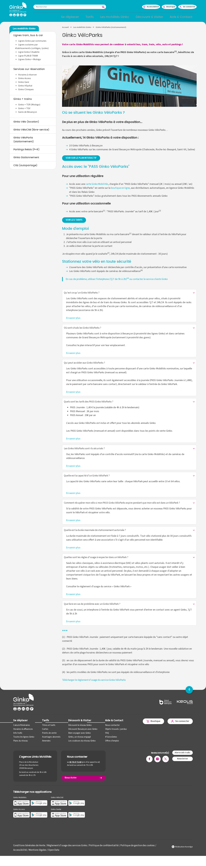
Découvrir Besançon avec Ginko (79, 735)
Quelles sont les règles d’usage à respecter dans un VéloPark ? (97, 563)
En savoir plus (73, 321)
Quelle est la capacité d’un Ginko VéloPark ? (87, 480)
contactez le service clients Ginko (150, 281)
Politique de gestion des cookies (140, 852)
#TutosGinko (106, 743)
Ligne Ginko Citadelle (29, 53)
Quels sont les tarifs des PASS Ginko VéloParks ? (89, 405)
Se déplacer (20, 726)
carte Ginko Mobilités (97, 186)
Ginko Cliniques (26, 91)
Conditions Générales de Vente (29, 852)
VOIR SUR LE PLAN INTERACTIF (83, 160)
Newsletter (182, 765)
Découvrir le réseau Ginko (77, 731)
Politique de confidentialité (106, 852)
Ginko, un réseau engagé (77, 743)
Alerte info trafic (182, 759)
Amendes (45, 747)
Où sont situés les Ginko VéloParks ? (83, 331)
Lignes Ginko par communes (32, 43)
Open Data (54, 856)
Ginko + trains (22, 101)
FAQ (103, 739)
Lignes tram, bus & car (28, 37)
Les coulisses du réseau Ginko (79, 747)
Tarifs (44, 726)
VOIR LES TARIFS (75, 222)
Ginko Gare (23, 84)
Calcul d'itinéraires (21, 731)
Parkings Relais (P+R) (27, 156)
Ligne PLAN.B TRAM (28, 57)
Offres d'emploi (108, 747)
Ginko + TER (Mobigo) (29, 106)
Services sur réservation (29, 71)
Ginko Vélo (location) (27, 123)
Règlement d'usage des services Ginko (68, 852)
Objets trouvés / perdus (111, 735)
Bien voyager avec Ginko (76, 739)
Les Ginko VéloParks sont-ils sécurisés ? (85, 452)
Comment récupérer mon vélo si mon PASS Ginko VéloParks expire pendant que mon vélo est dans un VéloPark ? (124, 508)
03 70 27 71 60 (75, 768)
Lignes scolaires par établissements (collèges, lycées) (32, 48)
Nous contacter (108, 731)
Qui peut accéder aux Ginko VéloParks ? (85, 366)
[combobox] (75, 7)
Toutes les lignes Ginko (23, 743)
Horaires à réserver (28, 76)
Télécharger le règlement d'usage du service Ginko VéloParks (94, 686)
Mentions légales (37, 856)
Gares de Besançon (27, 114)
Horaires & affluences (22, 735)
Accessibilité (19, 856)
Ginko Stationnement (27, 164)
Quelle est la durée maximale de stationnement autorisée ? (96, 535)
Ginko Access (25, 80)
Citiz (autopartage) (26, 172)
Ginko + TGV (24, 110)
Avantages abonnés (49, 743)
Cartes (44, 735)
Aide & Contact (110, 726)
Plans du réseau (20, 747)
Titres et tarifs (47, 731)
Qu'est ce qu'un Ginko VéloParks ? (82, 295)
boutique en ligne (120, 190)
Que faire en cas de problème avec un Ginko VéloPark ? (93, 610)
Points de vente (48, 739)
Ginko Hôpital (25, 87)
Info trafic (17, 739)
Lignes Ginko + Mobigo (29, 61)
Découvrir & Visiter (77, 726)
